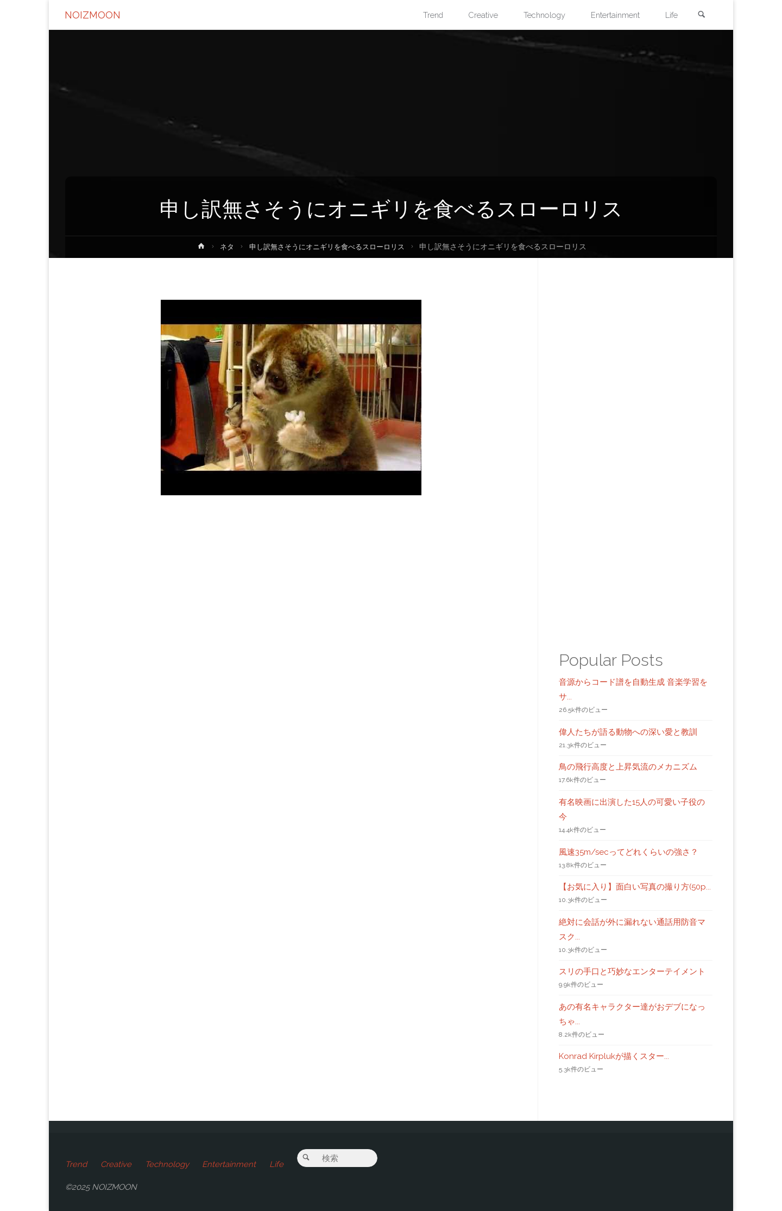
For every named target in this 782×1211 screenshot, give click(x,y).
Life (279, 1164)
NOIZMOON (93, 15)
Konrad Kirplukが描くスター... (614, 1056)
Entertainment (231, 1164)
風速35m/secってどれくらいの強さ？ (628, 852)
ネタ (221, 246)
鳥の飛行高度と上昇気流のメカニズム (628, 767)
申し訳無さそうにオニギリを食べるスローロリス (327, 246)
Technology (168, 1164)
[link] (701, 15)
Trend (76, 1164)
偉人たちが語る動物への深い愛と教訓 (628, 732)
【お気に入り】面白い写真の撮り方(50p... (635, 887)
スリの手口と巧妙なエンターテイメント (632, 971)
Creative (116, 1164)
